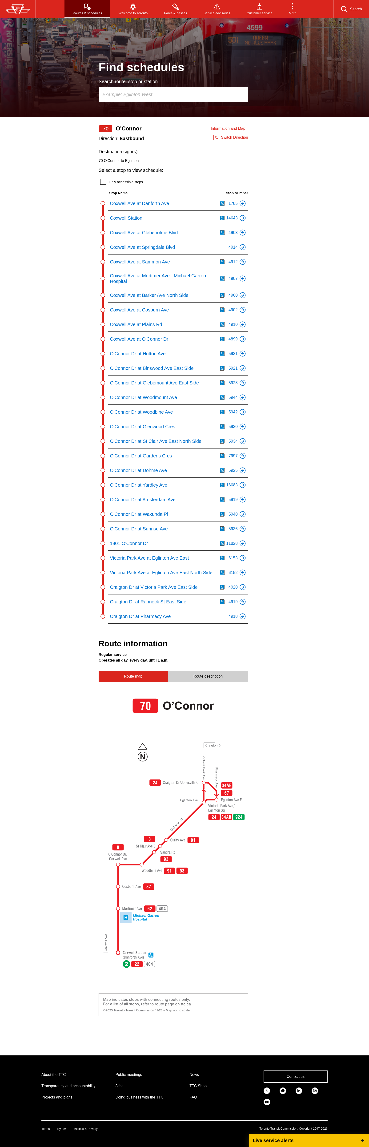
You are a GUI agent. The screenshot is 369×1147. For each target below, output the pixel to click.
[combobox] (173, 94)
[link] (267, 1090)
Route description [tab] (208, 676)
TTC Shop (198, 1086)
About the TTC (53, 1075)
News (194, 1075)
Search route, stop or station (128, 81)
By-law (61, 1129)
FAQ (193, 1097)
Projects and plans (56, 1097)
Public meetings (129, 1075)
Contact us (296, 1076)
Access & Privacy (85, 1129)
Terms (45, 1129)
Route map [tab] (133, 676)
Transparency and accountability (68, 1086)
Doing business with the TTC (140, 1097)
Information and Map (228, 128)
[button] (293, 9)
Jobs (120, 1086)
